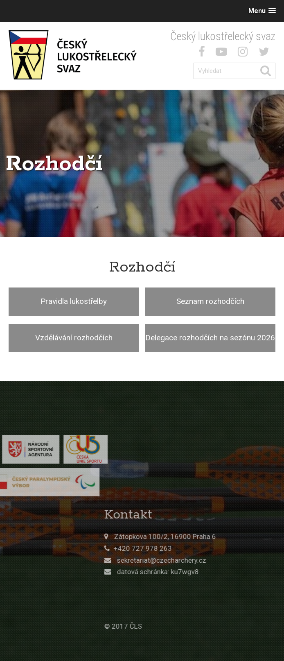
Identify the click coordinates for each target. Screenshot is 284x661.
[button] (262, 11)
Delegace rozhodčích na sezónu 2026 (210, 337)
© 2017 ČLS (162, 626)
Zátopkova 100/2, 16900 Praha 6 (204, 536)
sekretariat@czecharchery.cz (201, 560)
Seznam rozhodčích (210, 301)
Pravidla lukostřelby (74, 301)
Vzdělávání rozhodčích (74, 337)
